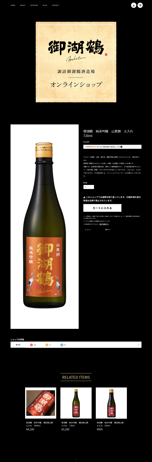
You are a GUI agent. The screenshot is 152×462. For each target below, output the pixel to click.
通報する (107, 229)
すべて (18, 345)
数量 (85, 182)
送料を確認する (104, 224)
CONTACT (55, 5)
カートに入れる (102, 208)
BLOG (45, 5)
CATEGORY (34, 5)
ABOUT (22, 5)
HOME (13, 5)
